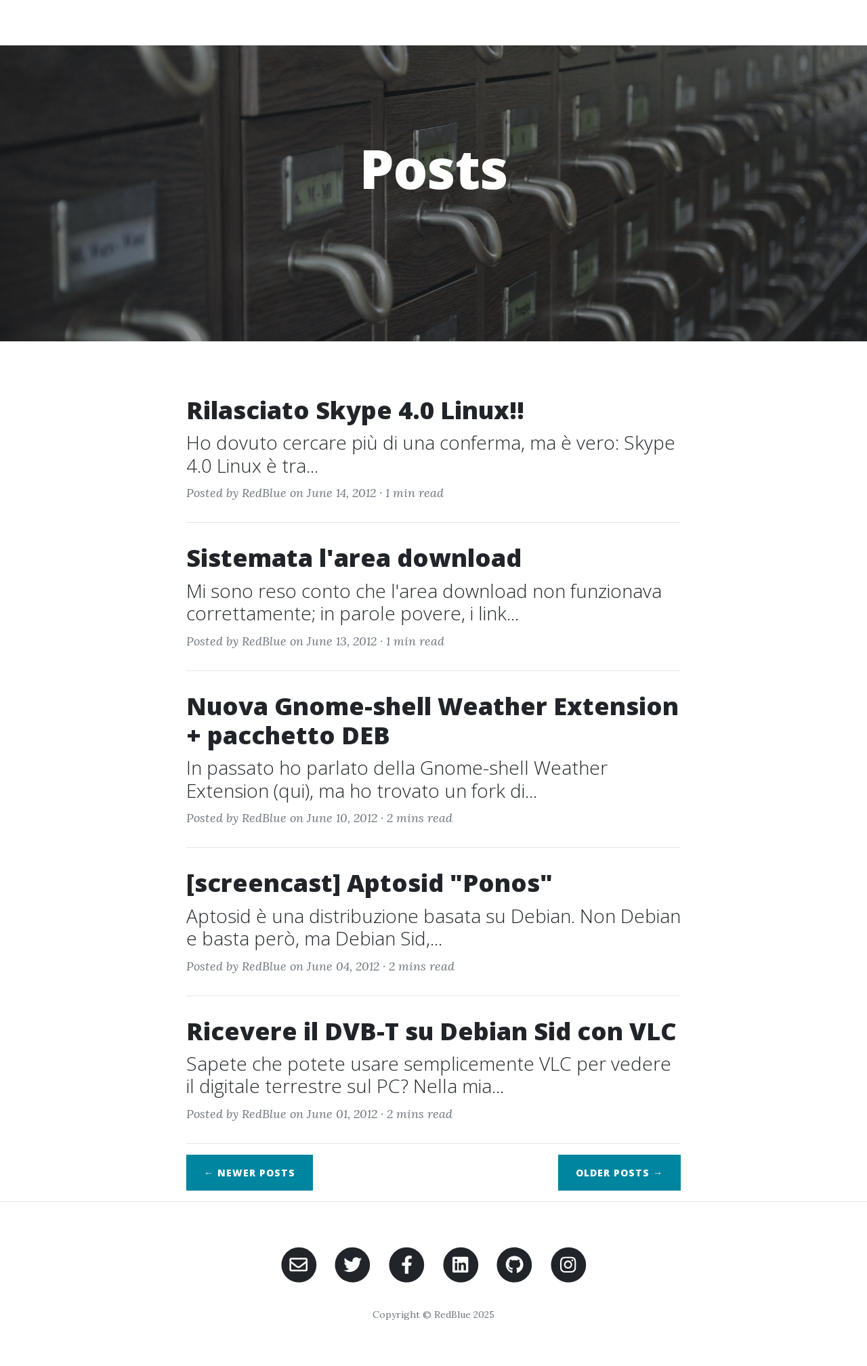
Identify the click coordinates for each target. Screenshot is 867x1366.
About (558, 22)
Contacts (769, 22)
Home (500, 22)
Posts (699, 22)
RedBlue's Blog (122, 22)
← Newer (249, 1172)
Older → (619, 1172)
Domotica (629, 22)
